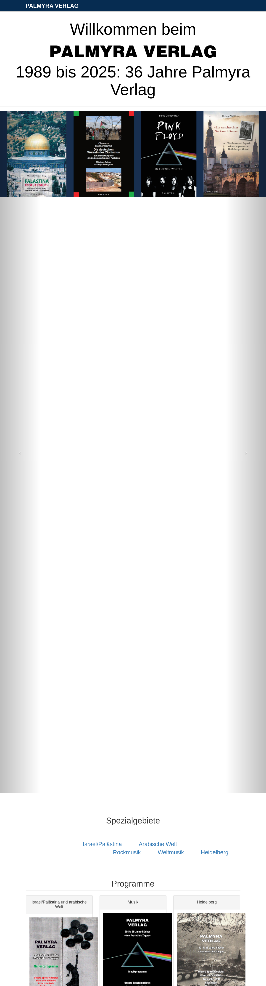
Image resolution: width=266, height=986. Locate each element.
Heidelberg (215, 852)
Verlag (84, 17)
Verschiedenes (228, 17)
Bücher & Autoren (111, 17)
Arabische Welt (158, 844)
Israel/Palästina (102, 844)
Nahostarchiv (199, 17)
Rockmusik (127, 852)
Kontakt (176, 17)
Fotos (159, 17)
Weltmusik (171, 852)
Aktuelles (140, 17)
